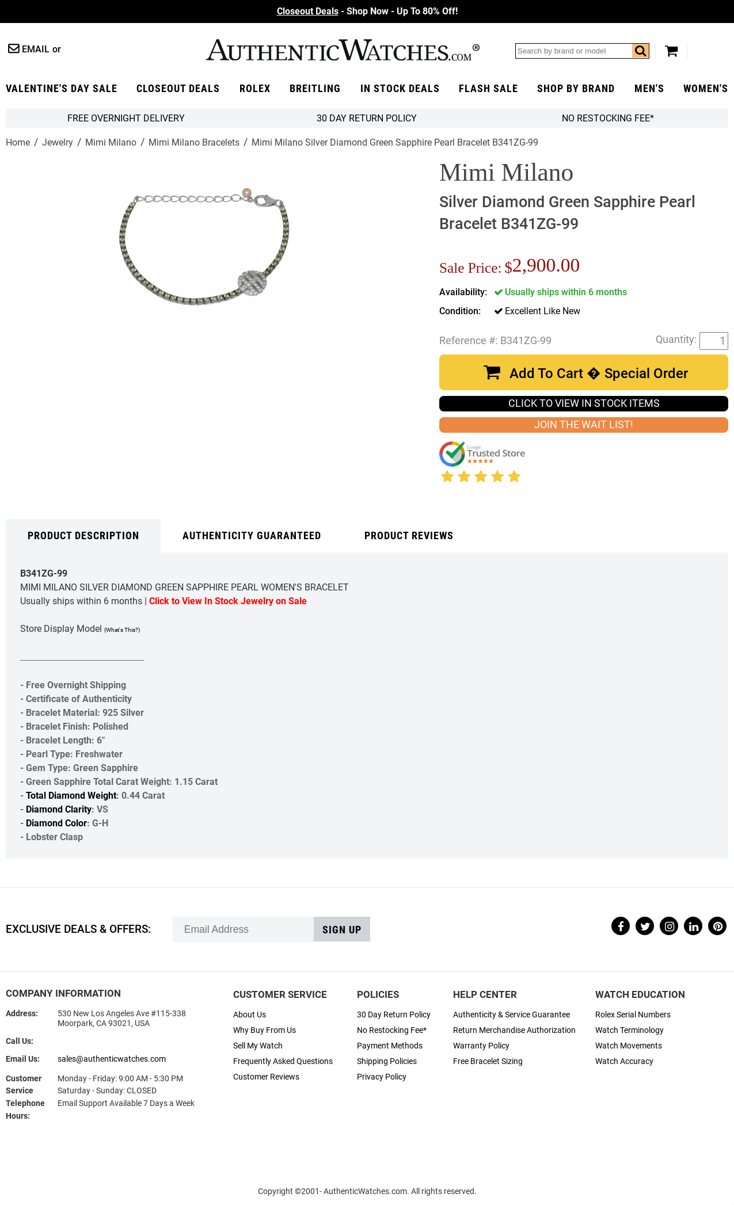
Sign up (342, 930)
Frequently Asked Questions (283, 1061)
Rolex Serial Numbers (633, 1015)
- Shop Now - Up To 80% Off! (367, 11)
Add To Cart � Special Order (598, 373)
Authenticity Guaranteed (251, 536)
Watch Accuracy (624, 1061)
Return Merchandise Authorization (514, 1030)
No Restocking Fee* (608, 118)
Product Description (83, 536)
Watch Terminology (629, 1030)
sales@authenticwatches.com (112, 1059)
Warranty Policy (481, 1046)
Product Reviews (409, 536)
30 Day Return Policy (394, 1015)
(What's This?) (122, 630)
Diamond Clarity (59, 809)
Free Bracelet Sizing (488, 1061)
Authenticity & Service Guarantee (511, 1015)
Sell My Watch (258, 1046)
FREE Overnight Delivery (126, 118)
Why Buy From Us (264, 1030)
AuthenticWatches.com (342, 49)
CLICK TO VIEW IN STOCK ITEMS (584, 403)
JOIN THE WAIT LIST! (583, 424)
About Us (249, 1015)
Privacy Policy (381, 1077)
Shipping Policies (387, 1061)
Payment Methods (390, 1046)
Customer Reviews (266, 1077)
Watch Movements (628, 1046)
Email (36, 49)
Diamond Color (56, 823)
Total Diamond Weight (71, 795)
